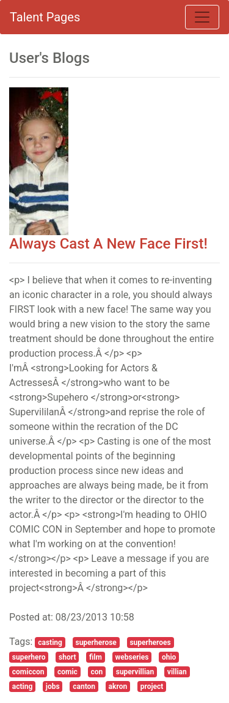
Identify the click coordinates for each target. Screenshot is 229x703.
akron (118, 686)
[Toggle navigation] (202, 17)
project (152, 686)
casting (50, 642)
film (95, 657)
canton (84, 686)
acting (22, 686)
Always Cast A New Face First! (108, 243)
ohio (169, 657)
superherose (95, 642)
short (67, 657)
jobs (53, 686)
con (96, 672)
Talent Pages (45, 17)
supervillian (135, 672)
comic (67, 672)
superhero (29, 657)
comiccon (28, 672)
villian (177, 672)
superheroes (149, 642)
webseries (131, 657)
